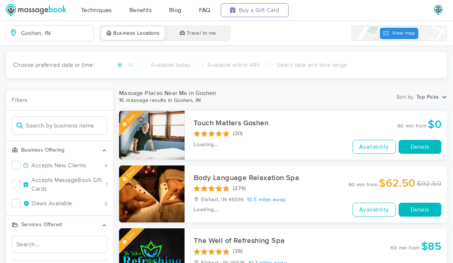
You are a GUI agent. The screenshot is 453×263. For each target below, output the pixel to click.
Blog (175, 10)
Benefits (140, 10)
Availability (374, 147)
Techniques (96, 10)
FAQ (204, 10)
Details (420, 147)
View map (399, 33)
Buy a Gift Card (254, 10)
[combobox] (56, 33)
